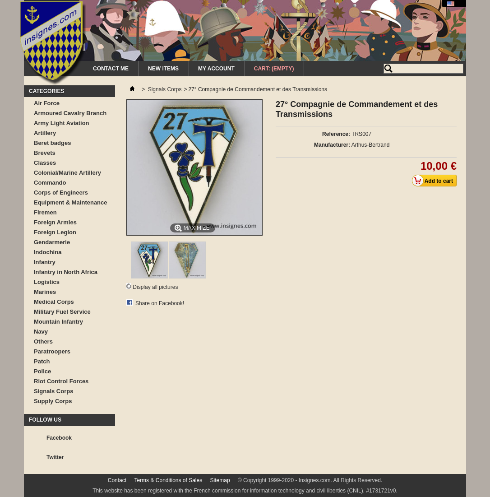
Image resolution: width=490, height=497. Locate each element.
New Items (163, 68)
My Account (216, 68)
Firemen (45, 212)
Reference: (336, 134)
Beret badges (52, 142)
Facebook (59, 438)
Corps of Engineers (61, 192)
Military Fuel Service (62, 311)
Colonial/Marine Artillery (67, 172)
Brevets (44, 152)
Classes (45, 162)
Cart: (274, 68)
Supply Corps (53, 401)
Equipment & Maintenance (70, 202)
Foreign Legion (55, 232)
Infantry (44, 262)
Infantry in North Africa (65, 272)
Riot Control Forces (61, 381)
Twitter (55, 457)
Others (43, 341)
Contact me (111, 68)
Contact (117, 480)
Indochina (47, 252)
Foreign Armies (55, 222)
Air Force (47, 103)
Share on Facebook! (159, 303)
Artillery (45, 133)
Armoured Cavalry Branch (70, 113)
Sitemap (220, 480)
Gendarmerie (52, 242)
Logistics (47, 282)
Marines (45, 291)
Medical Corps (54, 301)
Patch (42, 361)
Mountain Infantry (58, 321)
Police (42, 371)
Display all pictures (155, 287)
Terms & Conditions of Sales (168, 480)
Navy (41, 331)
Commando (50, 182)
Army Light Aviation (61, 123)
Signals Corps (53, 391)
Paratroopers (52, 351)
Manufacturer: (332, 145)
